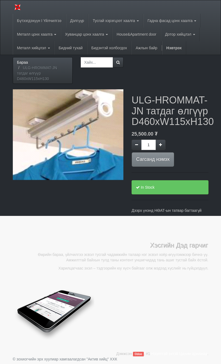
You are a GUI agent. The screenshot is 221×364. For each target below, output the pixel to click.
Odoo (138, 354)
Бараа (22, 62)
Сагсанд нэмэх (153, 159)
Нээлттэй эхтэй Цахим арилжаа (179, 353)
